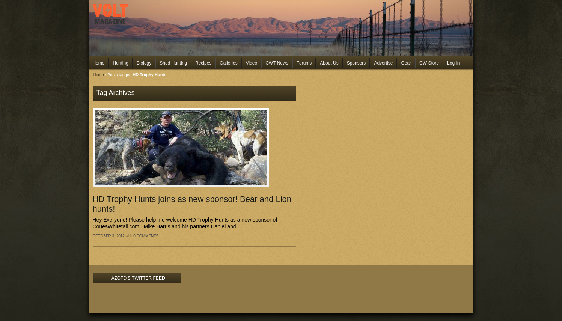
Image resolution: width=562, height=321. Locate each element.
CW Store (429, 63)
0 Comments (145, 236)
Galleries (228, 63)
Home (99, 63)
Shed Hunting (173, 63)
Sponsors (356, 63)
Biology (144, 63)
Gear (406, 63)
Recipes (203, 63)
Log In (453, 63)
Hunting (120, 63)
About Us (329, 63)
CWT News (276, 63)
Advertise (383, 63)
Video (251, 63)
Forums (304, 63)
